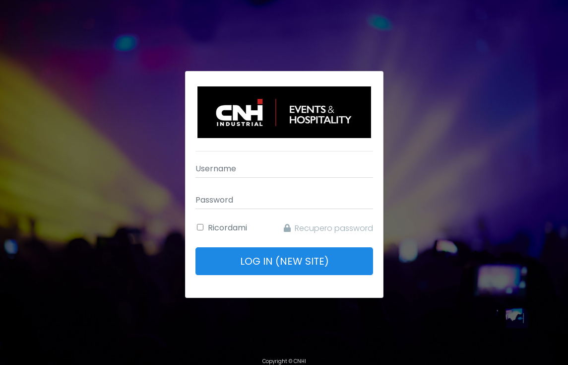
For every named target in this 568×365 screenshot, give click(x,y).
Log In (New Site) (284, 261)
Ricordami (227, 227)
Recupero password (328, 228)
